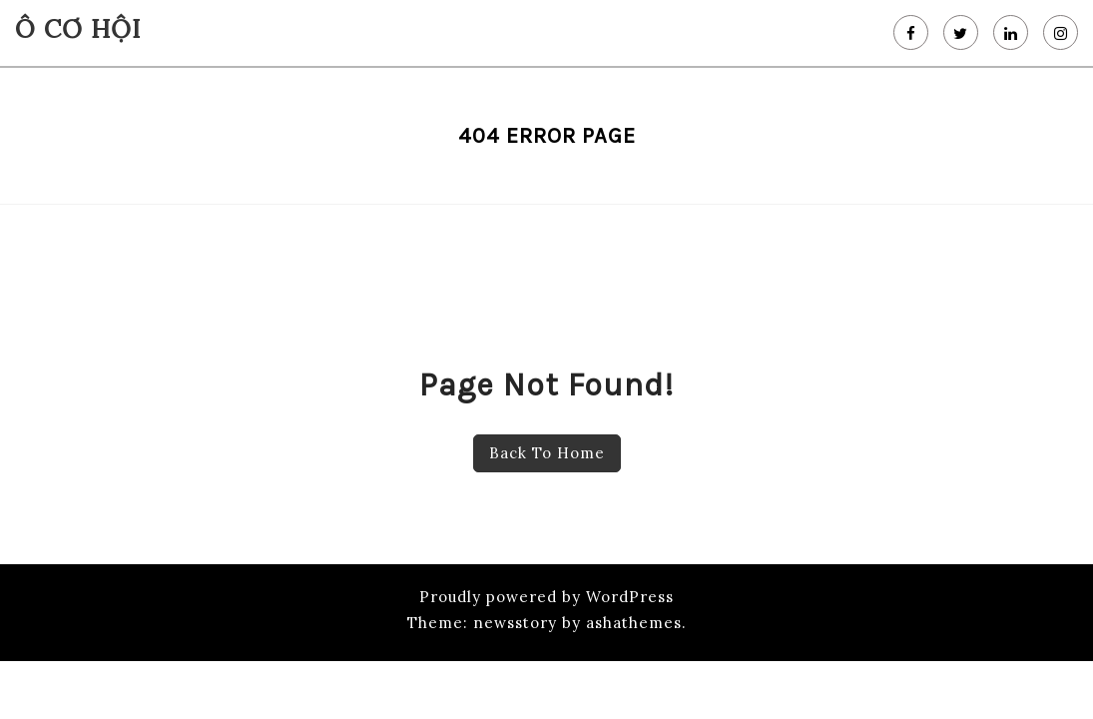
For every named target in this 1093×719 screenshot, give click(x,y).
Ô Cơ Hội (78, 29)
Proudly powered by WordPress (546, 596)
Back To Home (547, 452)
